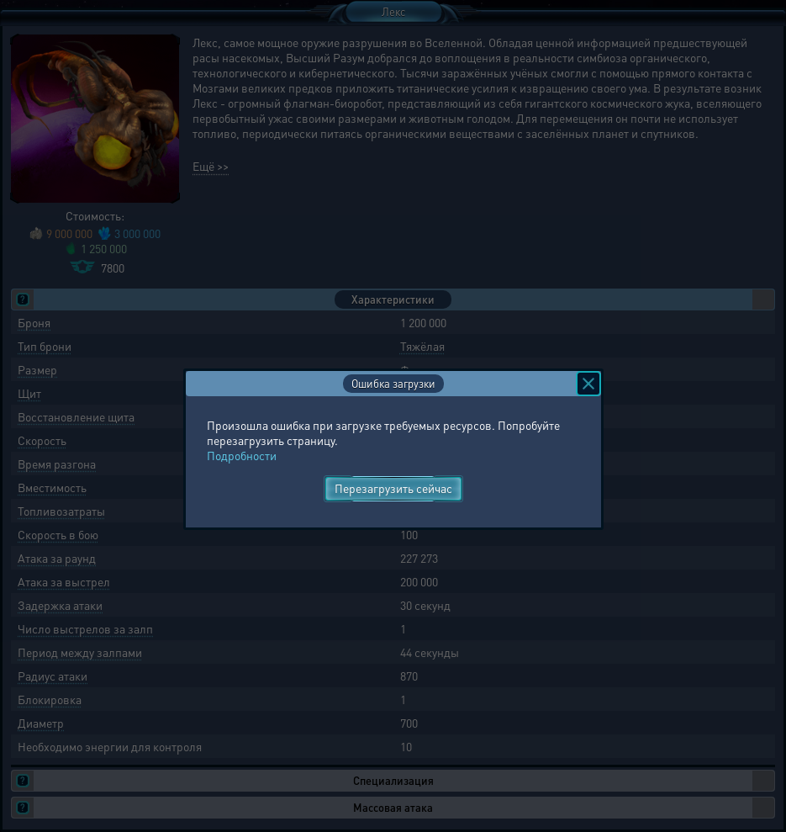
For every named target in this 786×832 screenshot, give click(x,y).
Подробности (242, 455)
